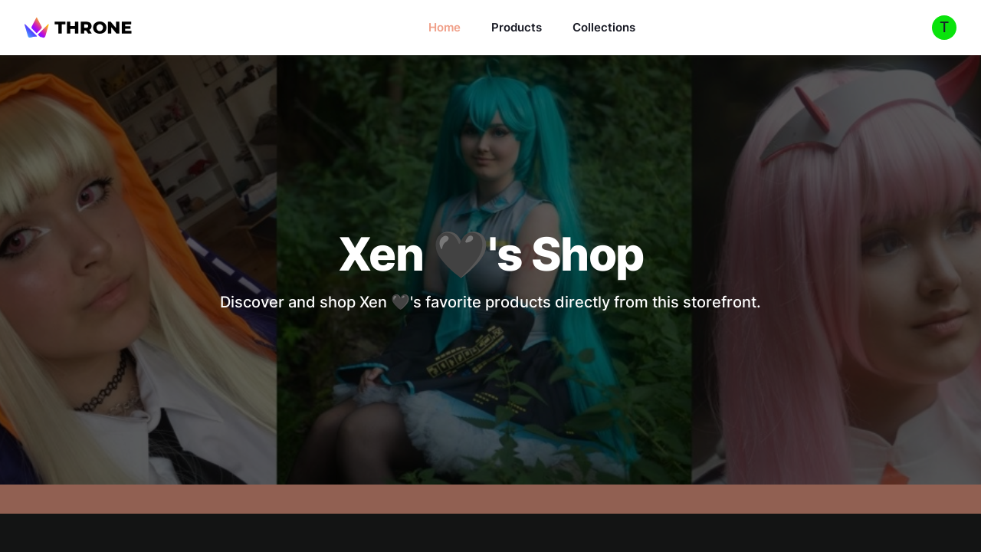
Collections (604, 27)
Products (516, 27)
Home (444, 27)
